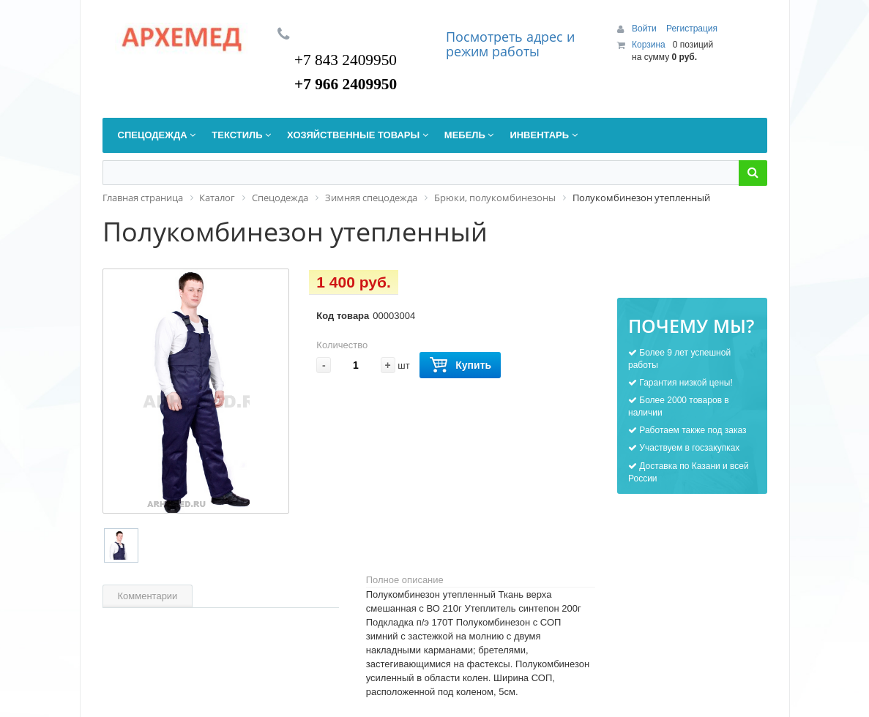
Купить (460, 365)
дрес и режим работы (510, 44)
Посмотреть (486, 36)
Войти (645, 28)
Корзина (648, 45)
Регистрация (691, 28)
